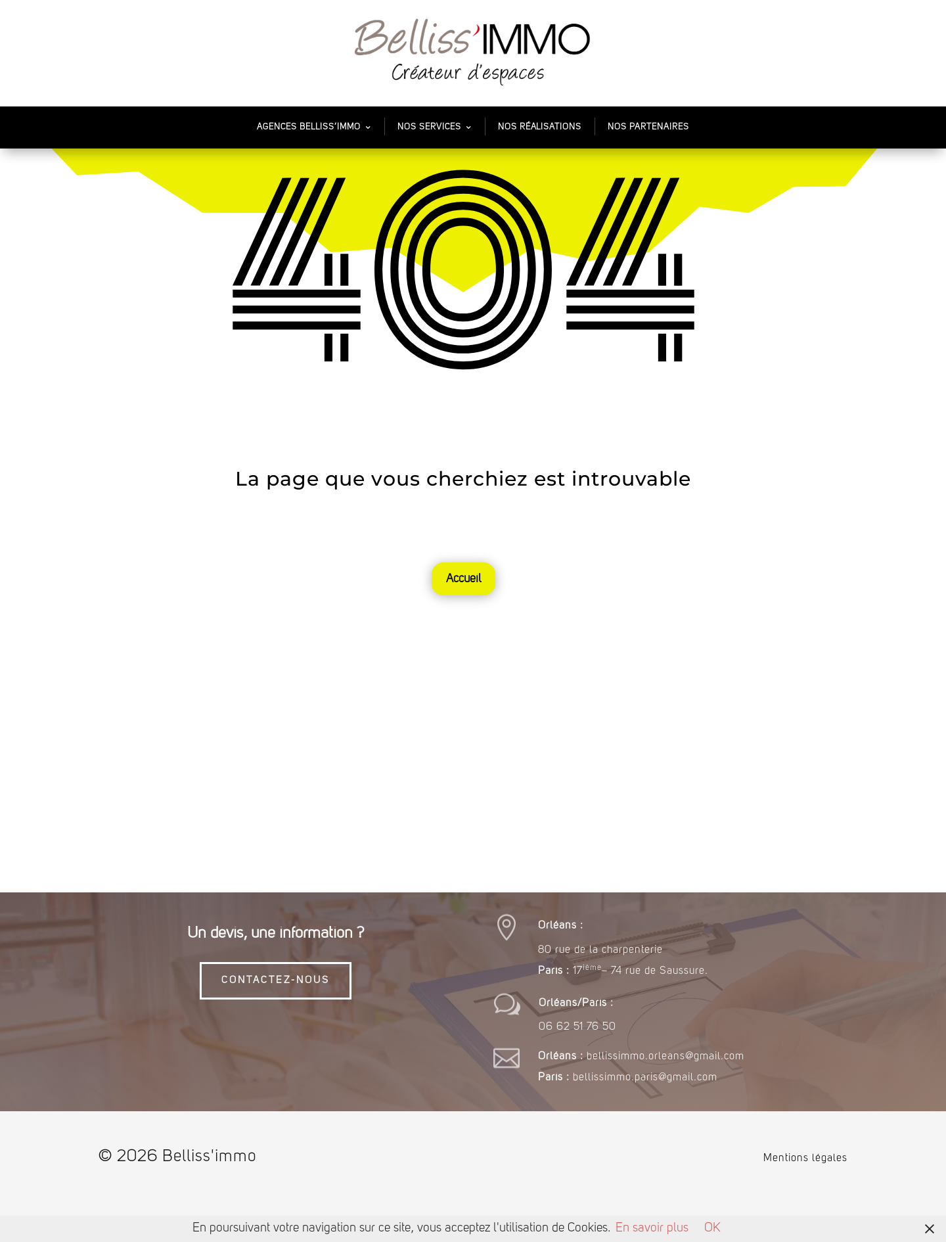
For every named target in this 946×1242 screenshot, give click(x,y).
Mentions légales (805, 1158)
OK (712, 1228)
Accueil (463, 579)
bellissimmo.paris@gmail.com (645, 1077)
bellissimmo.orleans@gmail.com (665, 1056)
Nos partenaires (648, 127)
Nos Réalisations (539, 127)
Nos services (429, 127)
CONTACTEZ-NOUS (275, 981)
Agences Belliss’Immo (309, 127)
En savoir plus (652, 1228)
